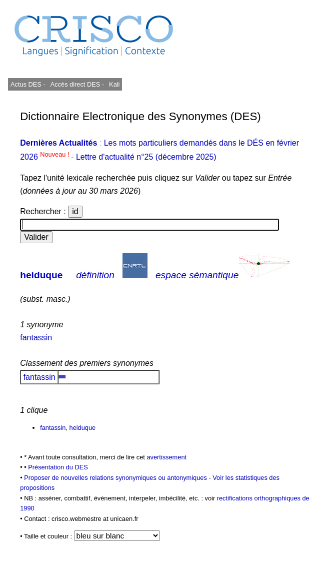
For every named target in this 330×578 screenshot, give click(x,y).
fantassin (36, 337)
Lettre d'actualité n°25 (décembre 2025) (146, 157)
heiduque (41, 275)
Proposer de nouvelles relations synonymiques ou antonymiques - (118, 477)
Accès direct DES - (77, 84)
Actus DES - (28, 84)
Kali (114, 84)
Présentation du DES (58, 467)
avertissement (166, 457)
